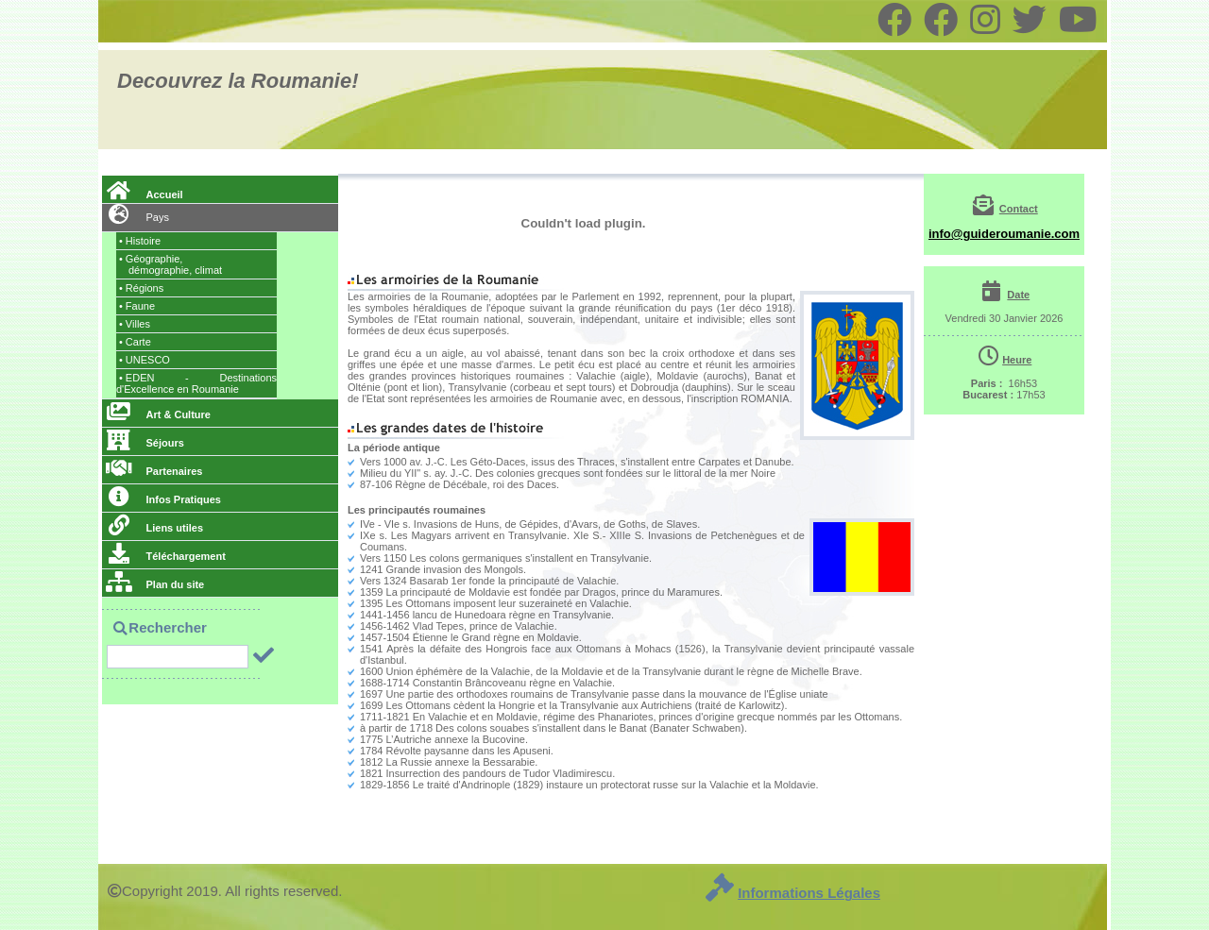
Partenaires (154, 471)
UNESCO (144, 359)
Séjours (145, 442)
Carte (135, 341)
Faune (137, 306)
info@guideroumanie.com (1004, 234)
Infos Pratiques (163, 499)
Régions (141, 288)
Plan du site (155, 584)
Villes (134, 324)
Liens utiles (154, 527)
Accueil (144, 194)
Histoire (140, 240)
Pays (137, 217)
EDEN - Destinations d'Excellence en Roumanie (196, 383)
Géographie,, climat (170, 264)
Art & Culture (158, 414)
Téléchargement (166, 556)
